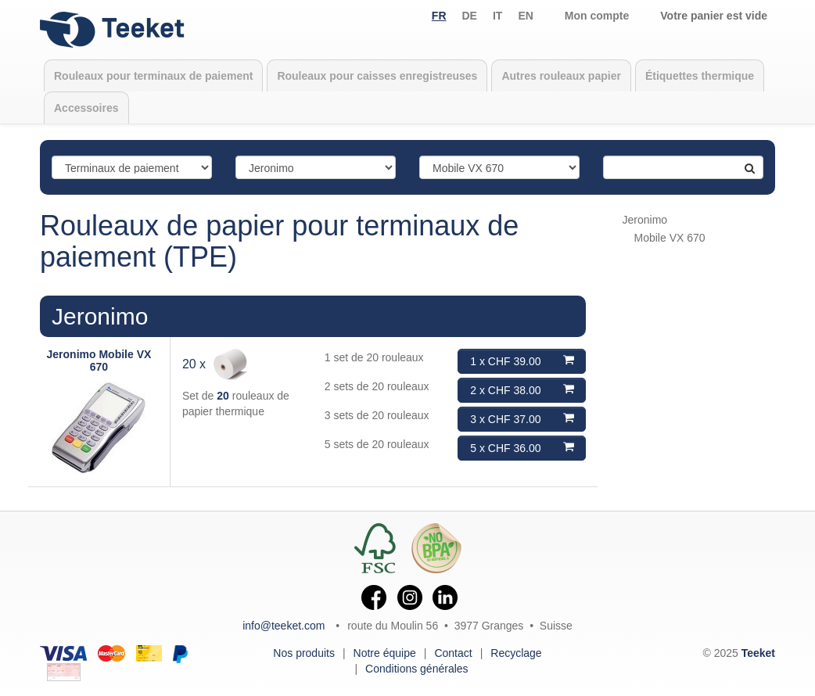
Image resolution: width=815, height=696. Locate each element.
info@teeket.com (283, 625)
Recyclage (515, 653)
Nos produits (304, 653)
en (525, 15)
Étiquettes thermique (699, 76)
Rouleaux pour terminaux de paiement (153, 76)
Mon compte (597, 15)
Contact (453, 653)
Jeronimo (100, 316)
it (497, 15)
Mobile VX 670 (669, 237)
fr (439, 15)
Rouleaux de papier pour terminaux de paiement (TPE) (279, 241)
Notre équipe (385, 653)
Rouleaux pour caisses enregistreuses (377, 76)
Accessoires (86, 108)
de (469, 15)
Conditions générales (417, 668)
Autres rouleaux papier (561, 76)
